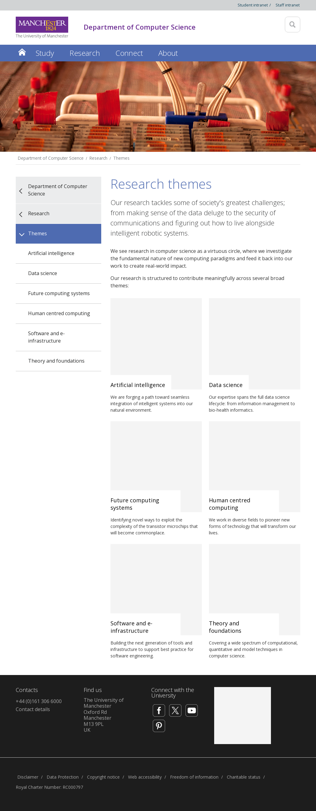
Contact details (33, 709)
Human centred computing (59, 313)
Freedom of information (194, 777)
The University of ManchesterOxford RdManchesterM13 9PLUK (104, 715)
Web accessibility (145, 777)
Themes (121, 158)
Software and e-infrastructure (46, 337)
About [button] (168, 53)
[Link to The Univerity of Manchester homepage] (42, 28)
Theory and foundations (56, 360)
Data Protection (63, 777)
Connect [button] (129, 53)
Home (22, 52)
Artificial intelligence (51, 253)
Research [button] (84, 53)
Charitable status (243, 777)
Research (98, 158)
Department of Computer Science (51, 158)
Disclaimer (27, 777)
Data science (42, 273)
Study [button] (45, 53)
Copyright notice (103, 777)
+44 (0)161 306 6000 (39, 701)
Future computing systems (59, 293)
